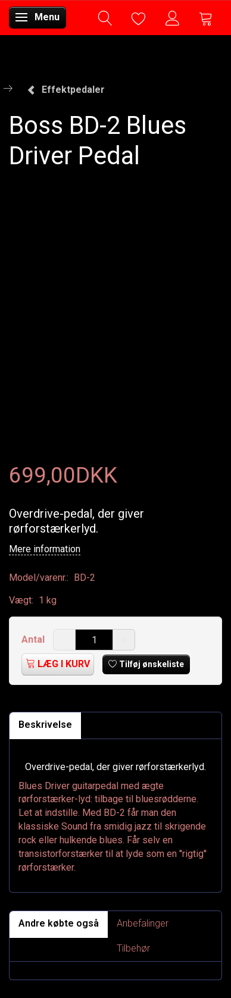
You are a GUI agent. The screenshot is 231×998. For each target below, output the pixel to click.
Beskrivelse (45, 724)
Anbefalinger (142, 923)
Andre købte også (58, 923)
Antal (34, 639)
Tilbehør (133, 948)
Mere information (44, 549)
